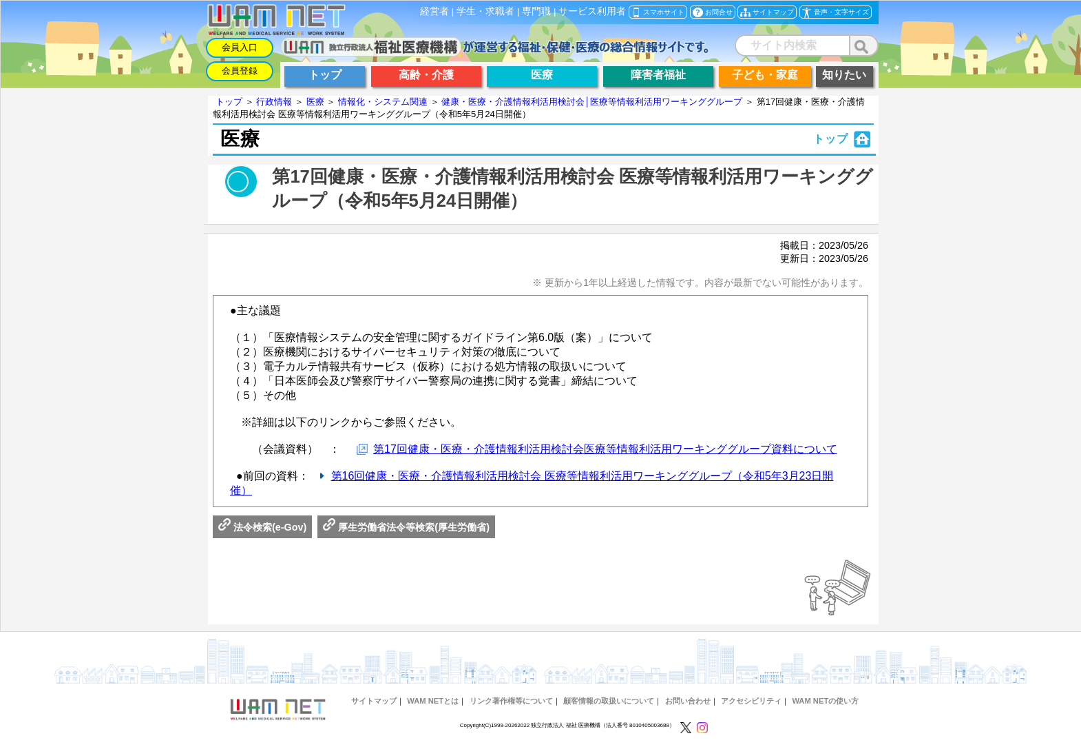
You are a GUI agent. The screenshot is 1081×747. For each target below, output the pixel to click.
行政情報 (274, 101)
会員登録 (240, 70)
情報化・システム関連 (383, 101)
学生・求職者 (485, 11)
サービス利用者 (592, 11)
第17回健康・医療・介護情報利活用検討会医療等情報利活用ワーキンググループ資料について (605, 449)
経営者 (434, 11)
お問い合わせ (688, 701)
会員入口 (240, 47)
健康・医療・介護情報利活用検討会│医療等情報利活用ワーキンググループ (591, 101)
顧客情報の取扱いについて (608, 701)
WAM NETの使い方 (825, 701)
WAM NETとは (433, 701)
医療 (315, 101)
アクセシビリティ (751, 701)
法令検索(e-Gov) (262, 527)
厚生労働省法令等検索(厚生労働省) (406, 527)
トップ (229, 101)
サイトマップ (374, 701)
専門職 (536, 11)
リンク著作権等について (511, 701)
